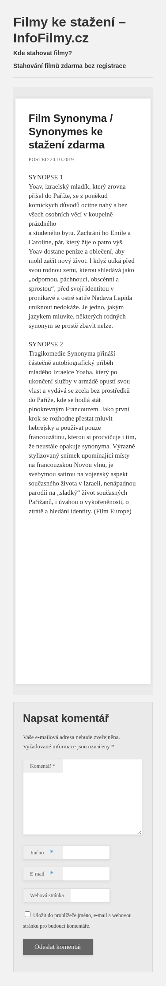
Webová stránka (47, 895)
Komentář (42, 766)
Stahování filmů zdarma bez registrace (69, 65)
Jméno (41, 852)
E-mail (41, 873)
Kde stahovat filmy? (42, 53)
